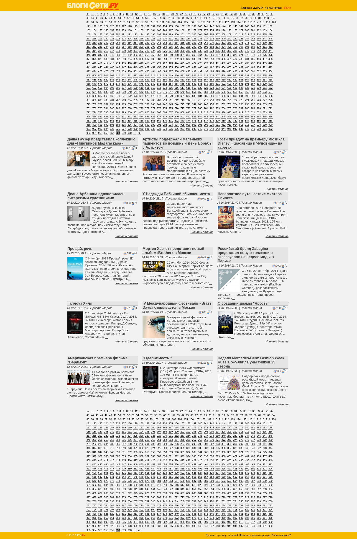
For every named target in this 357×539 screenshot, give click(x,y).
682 (188, 96)
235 (194, 38)
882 (235, 120)
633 (89, 92)
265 (183, 42)
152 (270, 26)
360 (177, 55)
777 (183, 108)
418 (141, 63)
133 (159, 26)
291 (147, 46)
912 (224, 124)
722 (235, 100)
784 (224, 108)
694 (259, 96)
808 (177, 112)
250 (94, 42)
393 (183, 59)
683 (194, 96)
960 (130, 133)
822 (259, 112)
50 (119, 18)
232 (177, 38)
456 (177, 67)
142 (212, 26)
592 (224, 83)
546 (141, 79)
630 (259, 87)
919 (265, 124)
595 (241, 83)
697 (89, 100)
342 (259, 50)
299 (194, 46)
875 (194, 120)
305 (229, 46)
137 (183, 26)
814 (212, 112)
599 (265, 83)
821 (253, 112)
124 (106, 26)
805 (159, 112)
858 (94, 120)
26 (199, 14)
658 (235, 92)
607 (124, 87)
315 (100, 50)
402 (235, 59)
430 (212, 63)
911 (218, 124)
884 (247, 120)
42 (271, 14)
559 (218, 79)
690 (235, 96)
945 (229, 128)
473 (89, 71)
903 (171, 124)
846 (212, 116)
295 (171, 46)
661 (253, 92)
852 (247, 116)
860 (106, 120)
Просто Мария (101, 148)
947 (241, 128)
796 (106, 112)
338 (235, 50)
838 (165, 116)
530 (235, 75)
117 (256, 22)
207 (218, 34)
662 (259, 92)
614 (165, 87)
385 (135, 59)
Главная (246, 7)
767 (124, 108)
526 (212, 75)
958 (118, 133)
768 (130, 108)
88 (101, 22)
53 (133, 18)
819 (241, 112)
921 (89, 128)
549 (159, 79)
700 (106, 100)
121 (89, 26)
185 (89, 34)
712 (177, 100)
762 (94, 108)
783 (218, 108)
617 (183, 87)
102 (168, 22)
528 (224, 75)
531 (241, 75)
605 (112, 87)
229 (159, 38)
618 (188, 87)
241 (229, 38)
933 (159, 128)
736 (130, 104)
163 (147, 30)
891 (100, 124)
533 (253, 75)
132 (153, 26)
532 (247, 75)
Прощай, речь (79, 249)
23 (186, 14)
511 (124, 75)
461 (206, 67)
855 (265, 116)
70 (210, 18)
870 (165, 120)
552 (177, 79)
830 (118, 116)
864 (130, 120)
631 (265, 87)
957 (112, 133)
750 (212, 104)
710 (165, 100)
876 (200, 120)
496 (224, 71)
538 (94, 79)
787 (241, 108)
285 (112, 46)
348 (106, 55)
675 (147, 96)
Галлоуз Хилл (79, 303)
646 (165, 92)
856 (270, 116)
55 (142, 18)
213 (253, 34)
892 (106, 124)
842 (188, 116)
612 (153, 87)
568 (270, 79)
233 (183, 38)
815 (218, 112)
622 (212, 87)
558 (212, 79)
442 (94, 67)
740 (153, 104)
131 (147, 26)
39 (258, 14)
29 (213, 14)
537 (89, 79)
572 (106, 83)
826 (94, 116)
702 (118, 100)
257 (135, 42)
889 (89, 124)
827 (100, 116)
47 (106, 18)
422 (165, 63)
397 (206, 59)
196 (153, 34)
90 (110, 22)
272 (224, 42)
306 (235, 46)
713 (183, 100)
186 (94, 34)
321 (135, 50)
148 (247, 26)
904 (177, 124)
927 (124, 128)
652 (200, 92)
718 (212, 100)
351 (124, 55)
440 (270, 63)
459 (194, 67)
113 (233, 22)
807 (171, 112)
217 (89, 38)
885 (253, 120)
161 (135, 30)
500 (247, 71)
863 (124, 120)
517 (159, 75)
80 (255, 18)
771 (147, 108)
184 (270, 30)
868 (153, 120)
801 (135, 112)
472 (270, 67)
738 (141, 104)
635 (100, 92)
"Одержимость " (157, 358)
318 (118, 50)
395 (194, 59)
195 (147, 34)
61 (169, 18)
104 (180, 22)
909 (206, 124)
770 (141, 108)
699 (100, 100)
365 (206, 55)
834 (141, 116)
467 (241, 67)
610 (141, 87)
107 (197, 22)
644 (153, 92)
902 (165, 124)
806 (165, 112)
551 (171, 79)
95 (133, 22)
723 (241, 100)
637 (112, 92)
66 (192, 18)
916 (247, 124)
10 (127, 14)
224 (130, 38)
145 (229, 26)
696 (270, 96)
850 (235, 116)
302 (212, 46)
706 (141, 100)
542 (118, 79)
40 (262, 14)
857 (89, 120)
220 (106, 38)
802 (141, 112)
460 (200, 67)
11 (131, 14)
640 (130, 92)
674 (141, 96)
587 (194, 83)
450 (141, 67)
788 (247, 108)
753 (229, 104)
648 (177, 92)
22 (181, 14)
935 (171, 128)
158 (118, 30)
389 (159, 59)
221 (112, 38)
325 (159, 50)
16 (154, 14)
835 (147, 116)
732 (106, 104)
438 (259, 63)
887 (265, 120)
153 (89, 30)
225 (135, 38)
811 (194, 112)
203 (194, 34)
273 (229, 42)
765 (112, 108)
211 (241, 34)
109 (209, 22)
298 (188, 46)
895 (124, 124)
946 (235, 128)
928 (130, 128)
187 (100, 34)
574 (118, 83)
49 (115, 18)
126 (118, 26)
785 (229, 108)
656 (224, 92)
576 (130, 83)
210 (235, 34)
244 (247, 38)
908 (200, 124)
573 (112, 83)
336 (224, 50)
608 (130, 87)
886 (259, 120)
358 (165, 55)
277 (253, 42)
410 (94, 63)
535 (265, 75)
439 (265, 63)
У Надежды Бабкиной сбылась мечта (176, 194)
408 (270, 59)
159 (124, 30)
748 (200, 104)
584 (177, 83)
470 (259, 67)
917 (253, 124)
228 (153, 38)
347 (100, 55)
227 (147, 38)
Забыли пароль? (281, 535)
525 (206, 75)
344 (270, 50)
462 (212, 67)
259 (147, 42)
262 (165, 42)
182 (259, 30)
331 (194, 50)
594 (235, 83)
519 (171, 75)
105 (186, 22)
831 (124, 116)
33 (231, 14)
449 (135, 67)
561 (229, 79)
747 (194, 104)
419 (147, 63)
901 (159, 124)
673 (135, 96)
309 (253, 46)
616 (177, 87)
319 (124, 50)
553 (183, 79)
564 (247, 79)
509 (112, 75)
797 (112, 112)
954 (94, 133)
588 (200, 83)
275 (241, 42)
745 (183, 104)
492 (200, 71)
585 (183, 83)
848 (224, 116)
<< (88, 14)
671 (124, 96)
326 (165, 50)
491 (194, 71)
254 (118, 42)
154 (94, 30)
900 (153, 124)
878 (212, 120)
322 (141, 50)
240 (224, 38)
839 (171, 116)
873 (183, 120)
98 (146, 22)
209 (229, 34)
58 (155, 18)
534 (259, 75)
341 (253, 50)
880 (224, 120)
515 (147, 75)
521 (183, 75)
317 (112, 50)
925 (112, 128)
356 (153, 55)
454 (165, 67)
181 (253, 30)
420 (153, 63)
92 (119, 22)
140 (200, 26)
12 (136, 14)
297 (183, 46)
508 (106, 75)
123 (100, 26)
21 (177, 14)
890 (94, 124)
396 (200, 59)
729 (89, 104)
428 (200, 63)
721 (229, 100)
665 (89, 96)
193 (135, 34)
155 (100, 30)
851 (241, 116)
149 (253, 26)
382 (118, 59)
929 (135, 128)
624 (224, 87)
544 (130, 79)
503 (265, 71)
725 (253, 100)
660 (247, 92)
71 (214, 18)
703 (124, 100)
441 (89, 67)
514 (141, 75)
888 (270, 120)
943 (218, 128)
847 (218, 116)
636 (106, 92)
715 (194, 100)
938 (188, 128)
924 (106, 128)
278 (259, 42)
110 (215, 22)
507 (100, 75)
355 (147, 55)
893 (112, 124)
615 (171, 87)
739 (147, 104)
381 (112, 59)
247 (265, 38)
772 (153, 108)
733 (112, 104)
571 (100, 83)
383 (124, 59)
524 (200, 75)
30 (217, 14)
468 (247, 67)
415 (124, 63)
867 (147, 120)
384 (130, 59)
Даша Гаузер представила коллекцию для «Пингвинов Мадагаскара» (101, 141)
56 (146, 18)
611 (147, 87)
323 (147, 50)
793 (89, 112)
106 (192, 22)
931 (147, 128)
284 (106, 46)
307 (241, 46)
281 (89, 46)
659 (241, 92)
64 (182, 18)
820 (247, 112)
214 (259, 34)
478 (118, 71)
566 (259, 79)
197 (159, 34)
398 (212, 59)
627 (241, 87)
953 (89, 133)
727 (265, 100)
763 (100, 108)
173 (206, 30)
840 (177, 116)
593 (229, 83)
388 (153, 59)
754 (235, 104)
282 (94, 46)
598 (259, 83)
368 (224, 55)
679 (171, 96)
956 (106, 133)
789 (253, 108)
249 (89, 42)
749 (206, 104)
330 (188, 50)
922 (94, 128)
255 (124, 42)
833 (135, 116)
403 (241, 59)
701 (112, 100)
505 (89, 75)
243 (241, 38)
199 (171, 34)
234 (188, 38)
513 (135, 75)
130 (141, 26)
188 (106, 34)
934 (165, 128)
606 (118, 87)
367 (218, 55)
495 (218, 71)
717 (206, 100)
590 (212, 83)
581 (159, 83)
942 (212, 128)
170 (188, 30)
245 (253, 38)
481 (135, 71)
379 (100, 59)
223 (124, 38)
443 (100, 67)
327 (171, 50)
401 (229, 59)
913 (229, 124)
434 (235, 63)
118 (262, 22)
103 (174, 22)
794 (94, 112)
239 (218, 38)
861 (112, 120)
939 (194, 128)
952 (270, 128)
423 (171, 63)
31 (222, 14)
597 (253, 83)
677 (159, 96)
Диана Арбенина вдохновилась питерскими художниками (96, 196)
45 (97, 18)
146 (235, 26)
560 (224, 79)
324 (153, 50)
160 (130, 30)
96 (137, 22)
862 (118, 120)
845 (206, 116)
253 (112, 42)
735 (124, 104)
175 (218, 30)
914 (235, 124)
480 (130, 71)
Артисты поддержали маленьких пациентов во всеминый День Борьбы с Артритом (178, 143)
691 (241, 96)
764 (106, 108)
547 (147, 79)
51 (124, 18)
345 (89, 55)
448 (130, 67)
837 (159, 116)
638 (118, 92)
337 (229, 50)
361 (183, 55)
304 (224, 46)
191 (124, 34)
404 (247, 59)
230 (165, 38)
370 (235, 55)
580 (153, 83)
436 (247, 63)
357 (159, 55)
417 (135, 63)
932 (153, 128)
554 (188, 79)
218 (94, 38)
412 (106, 63)
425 (183, 63)
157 (112, 30)
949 (253, 128)
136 (177, 26)
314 (94, 50)
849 (229, 116)
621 (206, 87)
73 (223, 18)
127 (124, 26)
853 (253, 116)
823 (265, 112)
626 (235, 87)
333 (206, 50)
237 (206, 38)
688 (224, 96)
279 (265, 42)
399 (218, 59)
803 (147, 112)
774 (165, 108)
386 (141, 59)
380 (106, 59)
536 (270, 75)
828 (106, 116)
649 (183, 92)
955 (100, 133)
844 (200, 116)
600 (270, 83)
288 (130, 46)
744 (177, 104)
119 (268, 22)
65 (187, 18)
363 (194, 55)
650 (188, 92)
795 (100, 112)
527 (218, 75)
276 (247, 42)
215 (265, 34)
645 (159, 92)
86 (92, 22)
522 (188, 75)
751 (218, 104)
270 (212, 42)
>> (139, 133)
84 (273, 18)
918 (259, 124)
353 (135, 55)
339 (241, 50)
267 (194, 42)
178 (235, 30)
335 (218, 50)
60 (164, 18)
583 (171, 83)
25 (195, 14)
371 (241, 55)
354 (141, 55)
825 (89, 116)
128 (130, 26)
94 (128, 22)
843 (194, 116)
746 (188, 104)
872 (177, 120)
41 (267, 14)
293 (159, 46)
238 (212, 38)
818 (235, 112)
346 (94, 55)
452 (153, 67)
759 (265, 104)
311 (265, 46)
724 (247, 100)
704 (130, 100)
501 (253, 71)
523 (194, 75)
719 (218, 100)
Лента (268, 7)
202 (188, 34)
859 (100, 120)
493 (206, 71)
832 (130, 116)
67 (196, 18)
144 (224, 26)
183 (265, 30)
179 (241, 30)
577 (135, 83)
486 (165, 71)
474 (94, 71)
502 (259, 71)
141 (206, 26)
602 (94, 87)
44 (92, 18)
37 (249, 14)
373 (253, 55)
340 (247, 50)
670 (118, 96)
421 (159, 63)
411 (100, 63)
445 (112, 67)
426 (188, 63)
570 (94, 83)
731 (100, 104)
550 (165, 79)
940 (200, 128)
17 (159, 14)
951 (265, 128)
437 (253, 63)
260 (153, 42)
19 (167, 14)
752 (224, 104)
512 (130, 75)
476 (106, 71)
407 (265, 59)
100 (156, 22)
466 (235, 67)
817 (229, 112)
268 (200, 42)
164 (153, 30)
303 (218, 46)
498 (235, 71)
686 (212, 96)
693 (253, 96)
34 (235, 14)
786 (235, 108)
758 (259, 104)
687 (218, 96)
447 (124, 67)
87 (97, 22)
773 (159, 108)
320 (130, 50)
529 (229, 75)
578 (141, 83)
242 (235, 38)
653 (206, 92)
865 (135, 120)
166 (165, 30)
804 (153, 112)
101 (162, 22)
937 (183, 128)
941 (206, 128)
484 (153, 71)
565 (253, 79)
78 (246, 18)
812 (200, 112)
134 (165, 26)
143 (218, 26)
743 (171, 104)
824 (270, 112)
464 (224, 67)
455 (171, 67)
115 (244, 22)
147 (241, 26)
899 (147, 124)
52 (128, 18)
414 (118, 63)
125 (112, 26)
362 (188, 55)
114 (239, 22)
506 (94, 75)
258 (141, 42)
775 (171, 108)
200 (177, 34)
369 (229, 55)
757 (253, 104)
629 (253, 87)
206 (212, 34)
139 (194, 26)
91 (115, 22)
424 (177, 63)
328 (177, 50)
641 (135, 92)
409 (89, 63)
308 (247, 46)
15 (149, 14)
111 (221, 22)
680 (177, 96)
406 (259, 59)
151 (265, 26)
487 (171, 71)
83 (268, 18)
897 (135, 124)
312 (270, 46)
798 (118, 112)
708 (153, 100)
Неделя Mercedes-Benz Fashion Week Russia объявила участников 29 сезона (251, 362)
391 (171, 59)
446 (118, 67)
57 (151, 18)
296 (177, 46)
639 (124, 92)
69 (205, 18)
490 (188, 71)
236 (200, 38)
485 (159, 71)
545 (135, 79)
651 (194, 92)
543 (124, 79)
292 (153, 46)
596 (247, 83)
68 (200, 18)
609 (135, 87)
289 (135, 46)
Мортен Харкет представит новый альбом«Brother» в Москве (173, 251)
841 (183, 116)
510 (118, 75)
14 (145, 14)
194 (141, 34)
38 (253, 14)
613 (159, 87)
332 (200, 50)
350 (118, 55)
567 (265, 79)
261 (159, 42)
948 (247, 128)
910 (212, 124)
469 (253, 67)
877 (206, 120)
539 (100, 79)
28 (208, 14)
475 (100, 71)
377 (89, 59)
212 (247, 34)
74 (228, 18)
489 (183, 71)
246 (259, 38)
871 (171, 120)
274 (235, 42)
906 (188, 124)
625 (229, 87)
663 (265, 92)
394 (188, 59)
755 (241, 104)
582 (165, 83)
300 (200, 46)
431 (218, 63)
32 (226, 14)
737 (135, 104)
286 (118, 46)
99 (151, 22)
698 (94, 100)
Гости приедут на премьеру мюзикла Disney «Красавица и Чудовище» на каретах (251, 143)
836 (153, 116)
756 (247, 104)
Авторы (278, 7)
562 (235, 79)
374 (259, 55)
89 (106, 22)
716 (200, 100)
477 (112, 71)
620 (200, 87)
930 (141, 128)
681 (183, 96)
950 (259, 128)
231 (171, 38)
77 (241, 18)
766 (118, 108)
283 (100, 46)
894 (118, 124)
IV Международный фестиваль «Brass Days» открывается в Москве (177, 305)
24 (190, 14)
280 (270, 42)
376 (270, 55)
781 (206, 108)
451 (147, 67)
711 (171, 100)
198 (165, 34)
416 (130, 63)
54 (137, 18)
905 (183, 124)
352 (130, 55)
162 (141, 30)
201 (183, 34)
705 (135, 100)
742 (165, 104)
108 (203, 22)
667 (100, 96)
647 (171, 92)
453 (159, 67)
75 (232, 18)
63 (178, 18)
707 (147, 100)
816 (224, 112)
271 (218, 42)
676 (153, 96)
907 (194, 124)
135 (171, 26)
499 (241, 71)
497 (229, 71)
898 (141, 124)
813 (206, 112)
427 (194, 63)
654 (212, 92)
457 (183, 67)
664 (270, 92)
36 (244, 14)
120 (274, 22)
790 (259, 108)
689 (229, 96)
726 (259, 100)
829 (112, 116)
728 (270, 100)
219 (100, 38)
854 (259, 116)
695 (265, 96)
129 (135, 26)
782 (212, 108)
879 (218, 120)
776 (177, 108)
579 (147, 83)
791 (265, 108)
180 (247, 30)
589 (206, 83)
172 (200, 30)
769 (135, 108)
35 (240, 14)
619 (194, 87)
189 (112, 34)
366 (212, 55)
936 (177, 128)
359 (171, 55)
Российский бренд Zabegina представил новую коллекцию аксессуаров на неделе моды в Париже (246, 255)
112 (227, 22)
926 (118, 128)
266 (188, 42)
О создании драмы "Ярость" (244, 303)
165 (159, 30)
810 (188, 112)
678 (165, 96)
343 (265, 50)
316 (106, 50)
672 (130, 96)
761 (89, 108)
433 (229, 63)
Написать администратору (255, 535)
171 (194, 30)
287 (124, 46)
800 (130, 112)
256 (130, 42)
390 (165, 59)
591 (218, 83)
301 (206, 46)
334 (212, 50)
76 (237, 18)
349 (112, 55)
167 (171, 30)
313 (89, 50)
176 (224, 30)
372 (247, 55)
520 (177, 75)
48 (110, 18)
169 (183, 30)
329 (183, 50)
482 (141, 71)
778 (188, 108)
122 (94, 26)
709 (159, 100)
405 (253, 59)
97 (142, 22)
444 (106, 67)
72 (219, 18)
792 (270, 108)
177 (229, 30)
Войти (287, 7)
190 (118, 34)
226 (141, 38)
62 (173, 18)
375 (265, 55)
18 (163, 14)
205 (206, 34)
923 (100, 128)
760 (270, 104)
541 (112, 79)
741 (159, 104)
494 (212, 71)
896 (130, 124)
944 (224, 128)
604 (106, 87)
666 (94, 96)
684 (200, 96)
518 (165, 75)
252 (106, 42)
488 (177, 71)
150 (259, 26)
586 (188, 83)
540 (106, 79)
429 (206, 63)
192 (130, 34)
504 (270, 71)
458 (188, 67)
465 (229, 67)
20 (172, 14)
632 (270, 87)
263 (171, 42)
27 (204, 14)
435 (241, 63)
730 (94, 104)
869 (159, 120)
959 (124, 133)
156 (106, 30)
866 (141, 120)
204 (200, 34)
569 (89, 83)
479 (124, 71)
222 (118, 38)
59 (160, 18)
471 (265, 67)
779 (194, 108)
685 (206, 96)
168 (177, 30)
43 (88, 18)
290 (141, 46)
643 (147, 92)
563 (241, 79)
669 (112, 96)
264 (177, 42)
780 (200, 108)
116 (250, 22)
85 (88, 22)
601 (89, 87)
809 (183, 112)
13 (140, 14)
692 (247, 96)
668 (106, 96)
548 (153, 79)
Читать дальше (126, 181)
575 (124, 83)
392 (177, 59)
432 (224, 63)
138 (188, 26)
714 (188, 100)
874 (188, 120)
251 (100, 42)
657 (229, 92)
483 (147, 71)
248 (270, 38)
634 (94, 92)
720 (224, 100)
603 (100, 87)
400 (224, 59)
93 (124, 22)
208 (224, 34)
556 (200, 79)
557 (206, 79)
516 (153, 75)
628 (247, 87)
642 (141, 92)
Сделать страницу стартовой (222, 535)
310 (259, 46)
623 (218, 87)
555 (194, 79)
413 (112, 63)
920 (270, 124)
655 (218, 92)
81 (259, 18)
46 (101, 18)
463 (218, 67)
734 (118, 104)
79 (250, 18)
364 (200, 55)
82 (264, 18)
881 (229, 120)
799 (124, 112)
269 (206, 42)
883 (241, 120)
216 (270, 34)
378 (94, 59)
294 (165, 46)
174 (212, 30)
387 (147, 59)
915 (241, 124)
